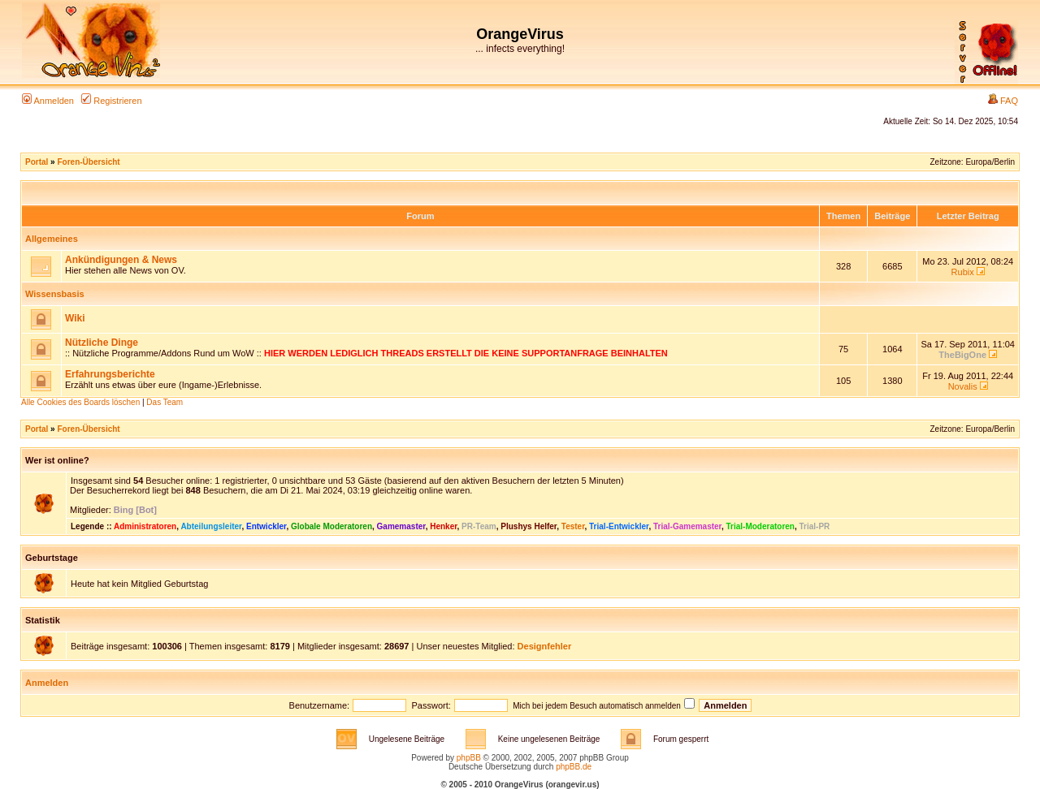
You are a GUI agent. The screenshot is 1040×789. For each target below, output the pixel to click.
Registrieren (111, 101)
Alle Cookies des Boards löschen (80, 402)
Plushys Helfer (528, 526)
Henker (443, 526)
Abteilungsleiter (210, 526)
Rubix (962, 272)
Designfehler (545, 646)
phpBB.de (574, 766)
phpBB (469, 757)
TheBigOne (962, 355)
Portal (36, 161)
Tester (573, 526)
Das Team (164, 402)
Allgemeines (51, 239)
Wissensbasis (54, 294)
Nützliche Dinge (101, 342)
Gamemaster (401, 526)
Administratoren (145, 526)
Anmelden (48, 101)
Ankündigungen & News (121, 259)
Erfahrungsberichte (110, 374)
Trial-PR (815, 526)
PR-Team (479, 526)
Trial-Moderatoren (760, 526)
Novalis (962, 386)
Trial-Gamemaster (687, 526)
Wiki (75, 318)
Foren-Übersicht (88, 161)
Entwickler (266, 526)
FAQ (1003, 101)
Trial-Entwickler (618, 526)
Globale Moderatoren (331, 526)
